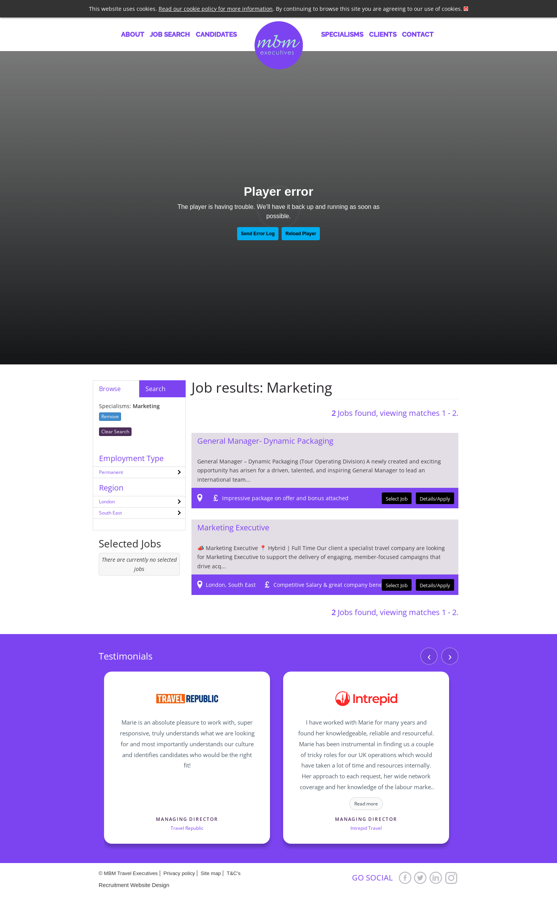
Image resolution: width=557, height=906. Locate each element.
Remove (110, 416)
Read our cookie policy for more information (216, 8)
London (107, 501)
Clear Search (115, 431)
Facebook (405, 877)
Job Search (170, 34)
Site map (211, 873)
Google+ (451, 877)
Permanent (111, 472)
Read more (366, 803)
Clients (382, 34)
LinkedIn (436, 877)
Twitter (420, 877)
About (132, 34)
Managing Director (187, 819)
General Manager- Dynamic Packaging (265, 441)
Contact (418, 34)
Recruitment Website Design (134, 885)
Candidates (216, 34)
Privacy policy (179, 873)
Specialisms (342, 34)
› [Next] (450, 656)
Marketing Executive (233, 527)
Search (155, 389)
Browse (110, 389)
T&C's (234, 873)
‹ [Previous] (429, 656)
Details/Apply (435, 498)
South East (110, 512)
